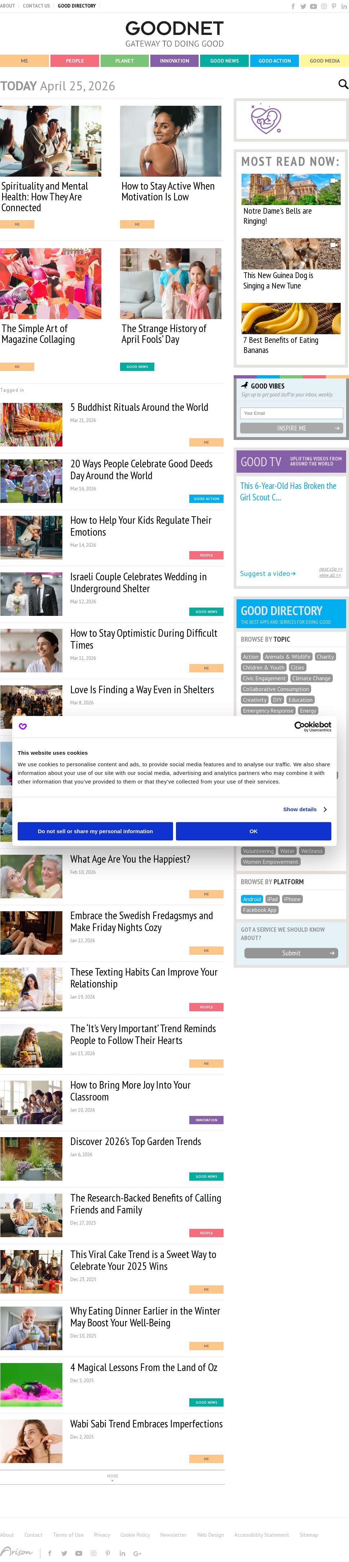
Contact (34, 1534)
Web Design (210, 1534)
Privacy (102, 1534)
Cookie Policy (135, 1534)
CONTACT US (36, 6)
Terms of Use (68, 1534)
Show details (300, 809)
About (7, 1534)
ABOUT (7, 6)
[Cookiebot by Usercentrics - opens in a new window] (299, 726)
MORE (112, 1476)
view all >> (330, 575)
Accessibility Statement (261, 1534)
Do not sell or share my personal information (95, 831)
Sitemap (309, 1534)
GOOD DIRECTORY (77, 6)
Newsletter (173, 1534)
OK (253, 831)
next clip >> (331, 569)
